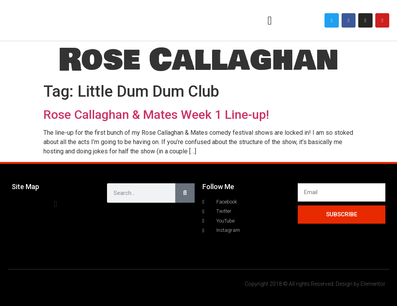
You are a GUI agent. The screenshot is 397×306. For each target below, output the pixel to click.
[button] (270, 20)
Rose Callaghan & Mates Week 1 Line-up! (156, 114)
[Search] (185, 193)
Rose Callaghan (198, 60)
